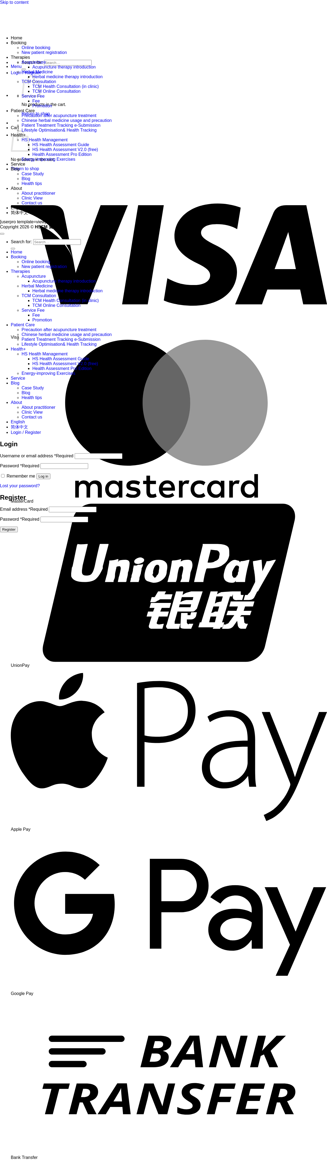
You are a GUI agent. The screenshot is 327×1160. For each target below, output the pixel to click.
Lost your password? (20, 485)
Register (9, 529)
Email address (24, 509)
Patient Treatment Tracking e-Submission (61, 125)
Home (16, 38)
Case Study (33, 173)
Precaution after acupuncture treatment (59, 115)
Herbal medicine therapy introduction (67, 76)
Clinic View (32, 198)
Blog (15, 169)
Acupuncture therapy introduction (64, 67)
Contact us (32, 203)
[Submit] (24, 69)
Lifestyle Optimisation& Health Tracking (59, 130)
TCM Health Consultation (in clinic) (65, 86)
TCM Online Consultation (56, 91)
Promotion (42, 106)
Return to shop (25, 168)
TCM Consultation (39, 295)
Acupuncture (34, 62)
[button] (16, 66)
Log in (43, 476)
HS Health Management (45, 140)
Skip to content (14, 2)
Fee (36, 101)
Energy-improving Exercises (48, 159)
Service (18, 164)
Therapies (20, 57)
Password (19, 466)
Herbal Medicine (37, 72)
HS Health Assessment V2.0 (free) (65, 149)
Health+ (18, 349)
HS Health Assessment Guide (60, 144)
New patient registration (44, 52)
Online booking (36, 47)
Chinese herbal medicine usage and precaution (67, 120)
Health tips (32, 183)
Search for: (21, 241)
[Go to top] (2, 234)
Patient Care (23, 110)
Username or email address (36, 456)
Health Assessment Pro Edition (62, 154)
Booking (18, 42)
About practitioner (38, 193)
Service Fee (33, 310)
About (16, 188)
